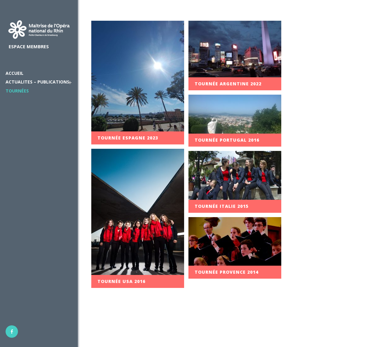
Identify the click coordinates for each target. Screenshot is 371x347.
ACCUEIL (15, 73)
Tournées (17, 91)
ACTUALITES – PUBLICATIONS (37, 82)
